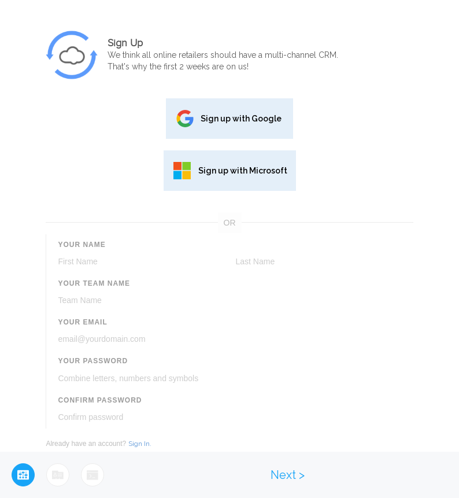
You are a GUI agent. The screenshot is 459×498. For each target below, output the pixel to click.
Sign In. (139, 444)
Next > (288, 475)
